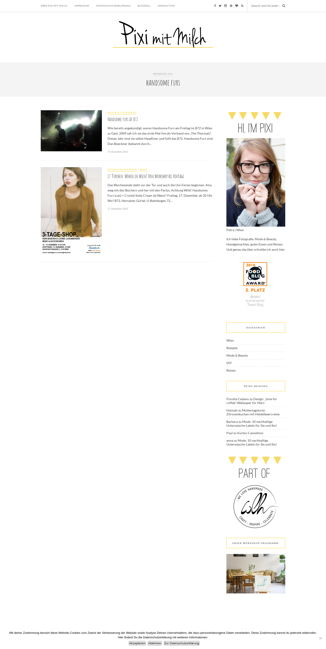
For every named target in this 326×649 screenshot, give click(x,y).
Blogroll (144, 5)
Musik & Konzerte (122, 112)
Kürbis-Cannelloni (250, 433)
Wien (143, 169)
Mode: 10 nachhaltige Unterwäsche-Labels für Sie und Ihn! (251, 423)
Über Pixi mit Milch (54, 5)
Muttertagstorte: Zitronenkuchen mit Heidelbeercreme (253, 412)
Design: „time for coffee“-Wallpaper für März (251, 401)
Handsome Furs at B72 (123, 119)
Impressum (81, 5)
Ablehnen (154, 643)
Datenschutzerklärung (113, 5)
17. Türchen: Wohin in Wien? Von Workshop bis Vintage (146, 176)
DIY (229, 363)
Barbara (232, 422)
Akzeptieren (137, 643)
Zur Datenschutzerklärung (181, 643)
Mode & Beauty (237, 355)
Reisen (231, 370)
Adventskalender (122, 169)
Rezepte (231, 348)
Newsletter (166, 5)
